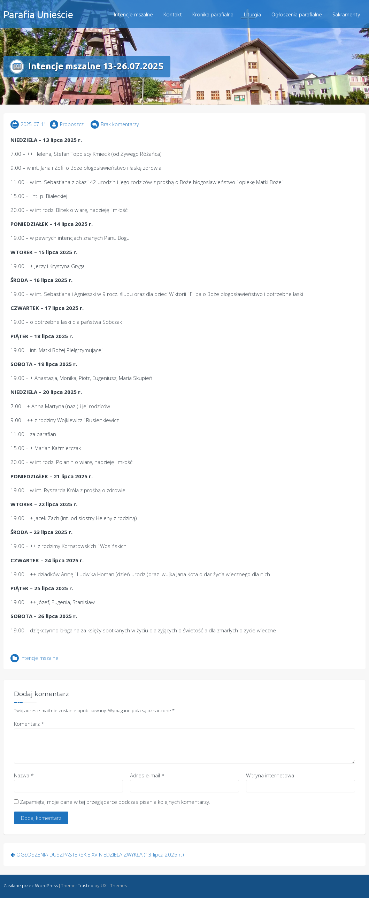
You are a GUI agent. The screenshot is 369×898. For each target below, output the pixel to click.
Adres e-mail (147, 775)
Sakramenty (346, 15)
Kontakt (172, 15)
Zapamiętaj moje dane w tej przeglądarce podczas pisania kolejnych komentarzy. (115, 801)
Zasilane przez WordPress (30, 886)
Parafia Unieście (38, 14)
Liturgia (252, 15)
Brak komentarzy (120, 124)
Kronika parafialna (212, 15)
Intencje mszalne (133, 15)
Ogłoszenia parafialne (296, 15)
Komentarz (29, 723)
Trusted (85, 886)
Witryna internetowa (270, 775)
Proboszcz (72, 124)
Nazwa (24, 775)
